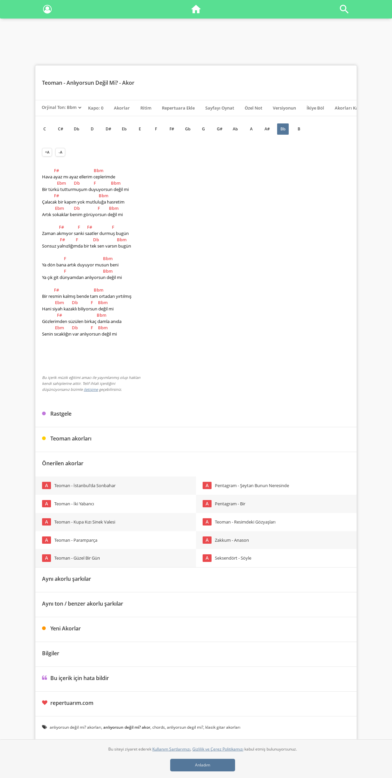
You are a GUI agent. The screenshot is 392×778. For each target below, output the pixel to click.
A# (267, 129)
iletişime (91, 389)
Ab (235, 129)
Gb (187, 129)
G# (219, 129)
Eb (124, 129)
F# (172, 129)
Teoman (52, 82)
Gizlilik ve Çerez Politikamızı (217, 749)
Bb (282, 129)
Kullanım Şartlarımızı (171, 749)
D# (108, 129)
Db (76, 129)
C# (60, 129)
